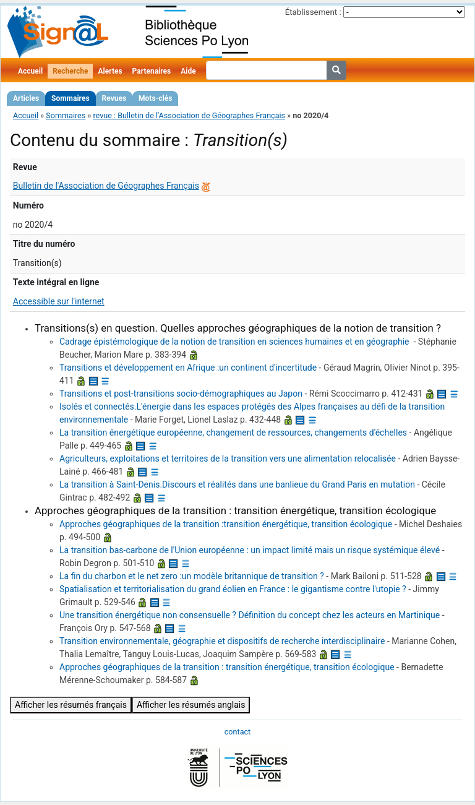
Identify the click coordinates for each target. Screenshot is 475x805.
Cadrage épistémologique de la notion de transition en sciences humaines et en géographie (235, 342)
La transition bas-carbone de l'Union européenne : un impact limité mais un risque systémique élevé (249, 550)
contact (237, 731)
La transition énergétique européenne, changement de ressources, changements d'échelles (233, 432)
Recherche (70, 71)
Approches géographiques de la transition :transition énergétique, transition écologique (225, 524)
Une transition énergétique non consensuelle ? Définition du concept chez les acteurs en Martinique (249, 615)
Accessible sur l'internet (59, 301)
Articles (26, 98)
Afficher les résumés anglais (191, 705)
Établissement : (313, 12)
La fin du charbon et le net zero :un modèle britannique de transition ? (191, 576)
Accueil (30, 71)
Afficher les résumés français (71, 705)
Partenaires (151, 71)
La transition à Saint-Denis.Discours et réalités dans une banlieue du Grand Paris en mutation (237, 484)
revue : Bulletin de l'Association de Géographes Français (189, 115)
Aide (188, 71)
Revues (114, 98)
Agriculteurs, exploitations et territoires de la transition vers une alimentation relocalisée (227, 458)
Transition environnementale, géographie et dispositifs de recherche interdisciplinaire (222, 641)
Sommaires (70, 98)
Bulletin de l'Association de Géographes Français (106, 186)
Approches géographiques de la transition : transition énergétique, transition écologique (227, 667)
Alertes (110, 71)
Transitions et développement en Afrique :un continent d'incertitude (188, 367)
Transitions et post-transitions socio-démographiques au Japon (180, 393)
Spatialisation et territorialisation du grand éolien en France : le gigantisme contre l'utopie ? (232, 589)
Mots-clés (155, 98)
